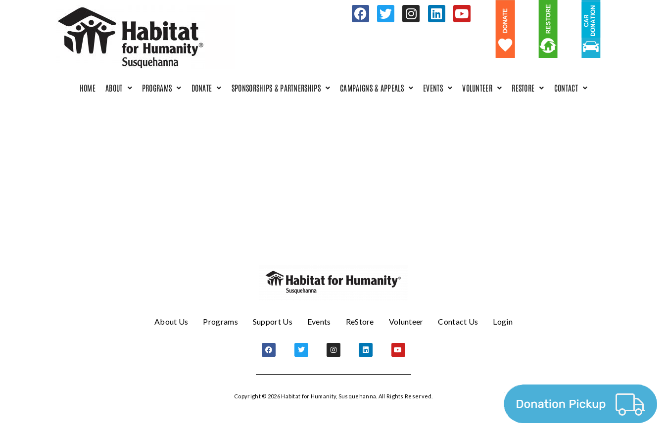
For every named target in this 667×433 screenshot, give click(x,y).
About (118, 88)
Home (87, 88)
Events (437, 88)
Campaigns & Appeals (376, 88)
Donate (206, 88)
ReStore (528, 88)
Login (503, 321)
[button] (118, 87)
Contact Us (458, 321)
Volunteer (482, 88)
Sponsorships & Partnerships (281, 88)
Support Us (272, 321)
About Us (171, 321)
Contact (570, 88)
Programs (162, 88)
